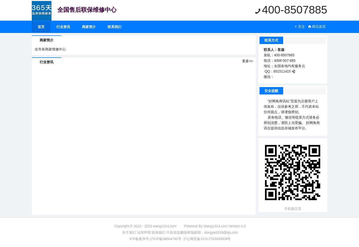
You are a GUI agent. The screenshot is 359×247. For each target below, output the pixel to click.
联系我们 (114, 27)
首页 (41, 27)
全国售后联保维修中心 (86, 9)
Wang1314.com (216, 226)
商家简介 (89, 27)
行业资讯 (63, 27)
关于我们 (129, 232)
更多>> (247, 61)
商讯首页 (317, 27)
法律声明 (144, 232)
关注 (299, 27)
